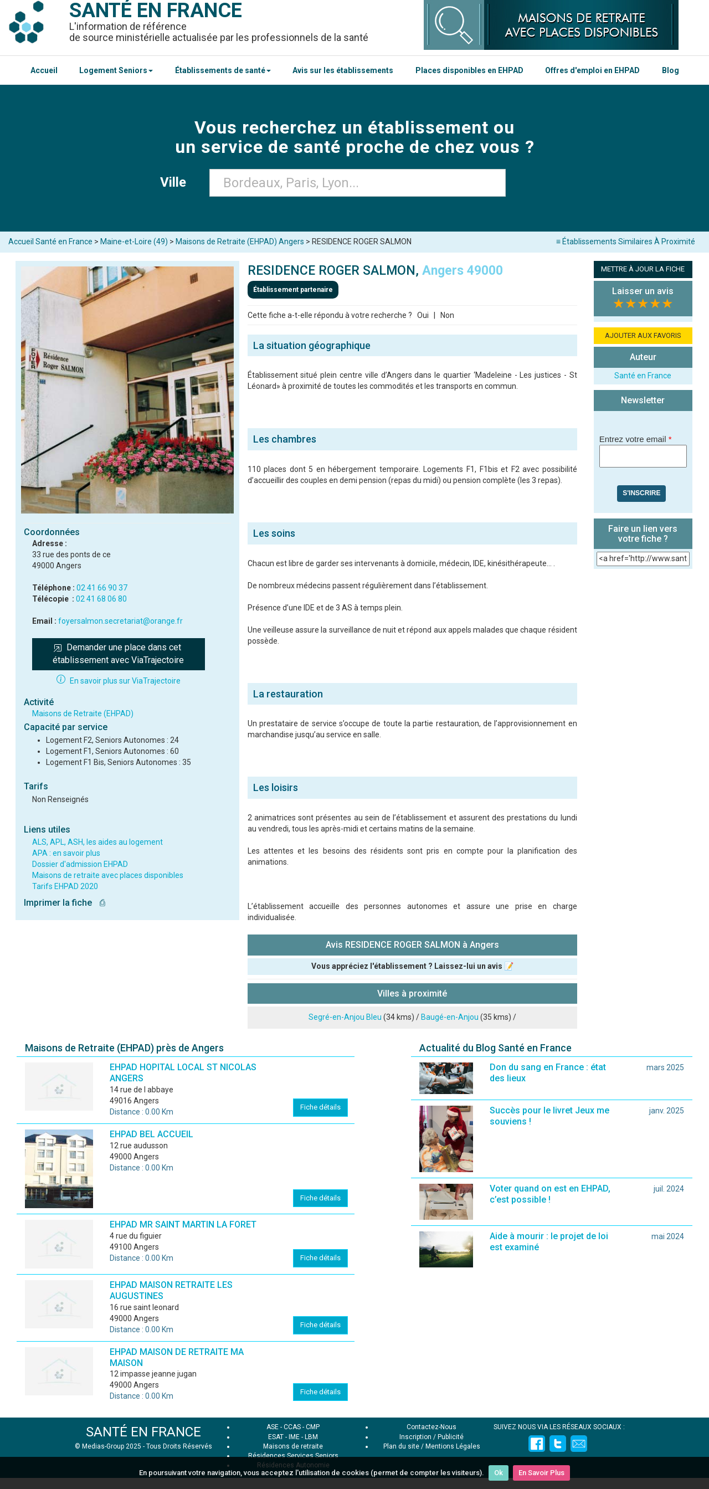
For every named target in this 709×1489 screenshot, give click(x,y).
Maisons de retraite (293, 1446)
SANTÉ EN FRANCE (143, 1432)
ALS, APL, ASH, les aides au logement (97, 842)
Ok (498, 1473)
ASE (272, 1427)
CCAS (292, 1427)
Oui (423, 315)
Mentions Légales (452, 1446)
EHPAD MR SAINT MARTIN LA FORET (183, 1224)
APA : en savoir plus (66, 853)
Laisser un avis (643, 291)
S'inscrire (641, 493)
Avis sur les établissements (342, 70)
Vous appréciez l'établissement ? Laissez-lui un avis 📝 (412, 966)
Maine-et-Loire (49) (134, 241)
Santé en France (642, 375)
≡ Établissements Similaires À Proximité (625, 241)
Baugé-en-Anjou (450, 1017)
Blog (670, 70)
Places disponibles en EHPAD (469, 70)
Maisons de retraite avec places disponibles (107, 875)
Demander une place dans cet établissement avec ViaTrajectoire (118, 653)
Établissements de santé (223, 70)
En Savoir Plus (541, 1473)
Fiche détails (320, 1107)
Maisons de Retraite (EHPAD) (82, 713)
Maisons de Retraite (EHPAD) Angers (240, 241)
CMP (313, 1427)
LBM (311, 1437)
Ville (176, 182)
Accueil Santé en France (50, 241)
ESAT (276, 1437)
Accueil (44, 70)
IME (294, 1437)
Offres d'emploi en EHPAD (592, 70)
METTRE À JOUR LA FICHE (643, 269)
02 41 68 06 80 (101, 598)
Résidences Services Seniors (293, 1456)
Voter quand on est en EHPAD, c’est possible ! (550, 1194)
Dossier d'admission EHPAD (80, 864)
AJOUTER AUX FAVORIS (643, 335)
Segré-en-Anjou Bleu (345, 1017)
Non (447, 315)
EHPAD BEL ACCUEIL (151, 1134)
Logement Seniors (116, 70)
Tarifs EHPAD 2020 (65, 886)
